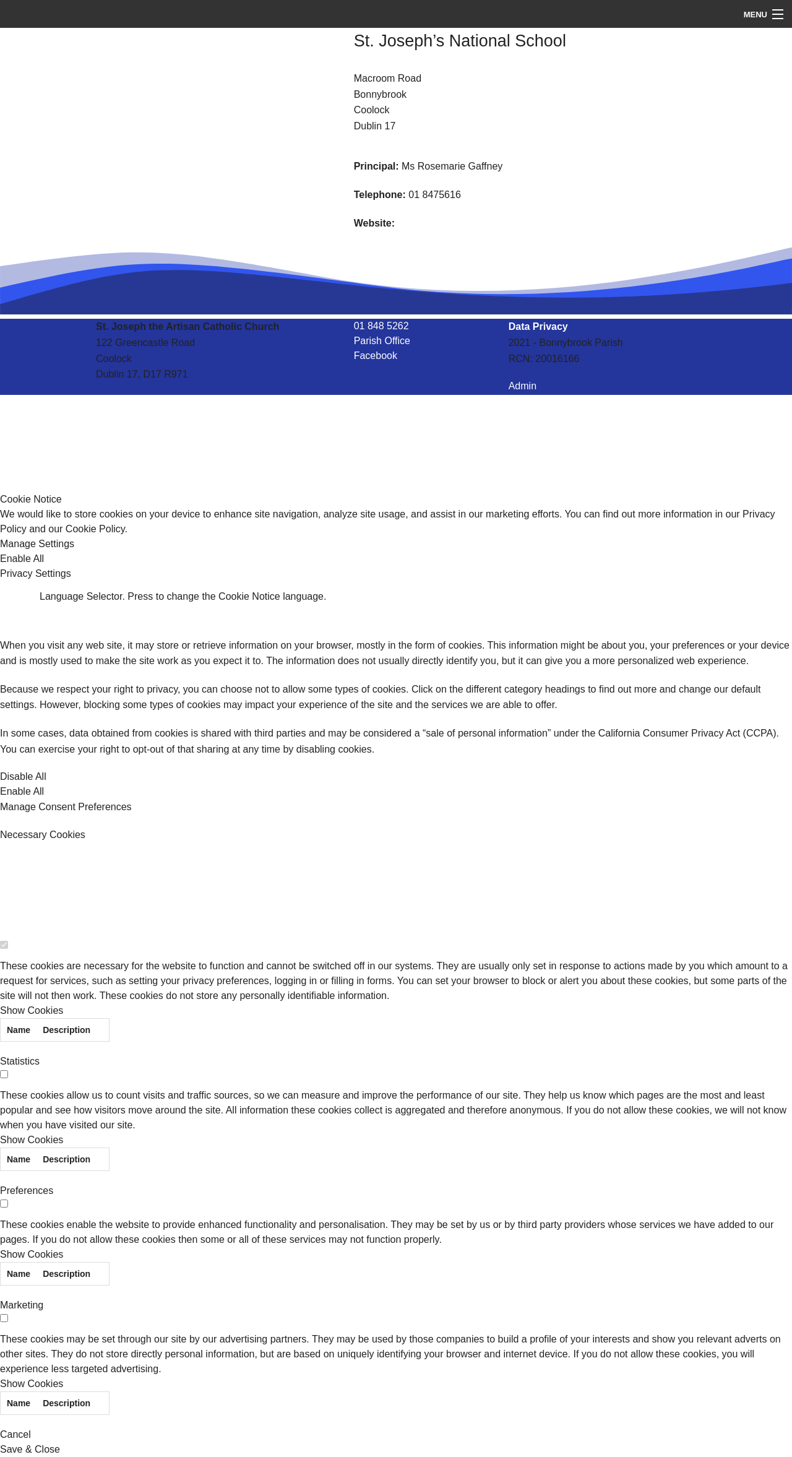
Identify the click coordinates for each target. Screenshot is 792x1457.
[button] (396, 544)
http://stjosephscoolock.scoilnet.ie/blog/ (483, 223)
